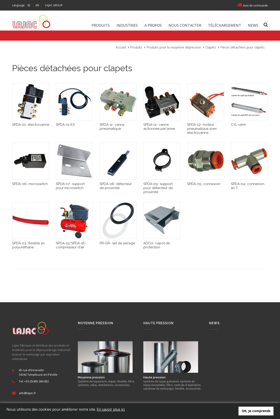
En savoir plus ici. (111, 409)
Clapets (210, 47)
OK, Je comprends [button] (256, 411)
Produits (101, 25)
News (253, 25)
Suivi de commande (252, 5)
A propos (153, 25)
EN (37, 5)
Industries (127, 25)
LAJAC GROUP (54, 5)
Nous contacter (184, 25)
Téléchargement (224, 25)
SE (28, 5)
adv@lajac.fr (27, 393)
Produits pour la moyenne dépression (174, 47)
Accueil (121, 47)
